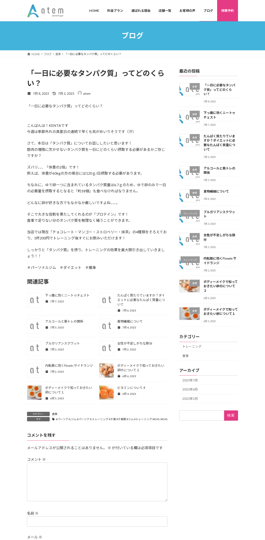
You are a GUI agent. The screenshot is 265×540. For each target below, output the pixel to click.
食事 (54, 414)
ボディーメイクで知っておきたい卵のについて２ (221, 286)
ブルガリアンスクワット (62, 343)
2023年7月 (190, 380)
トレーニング (191, 346)
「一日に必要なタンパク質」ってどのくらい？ (219, 89)
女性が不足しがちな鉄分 (134, 343)
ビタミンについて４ (131, 388)
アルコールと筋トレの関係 (64, 321)
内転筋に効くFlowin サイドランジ (69, 365)
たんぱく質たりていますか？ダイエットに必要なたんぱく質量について (141, 299)
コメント (36, 459)
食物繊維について (130, 321)
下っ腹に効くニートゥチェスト (67, 295)
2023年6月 (190, 389)
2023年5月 (190, 398)
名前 (33, 520)
